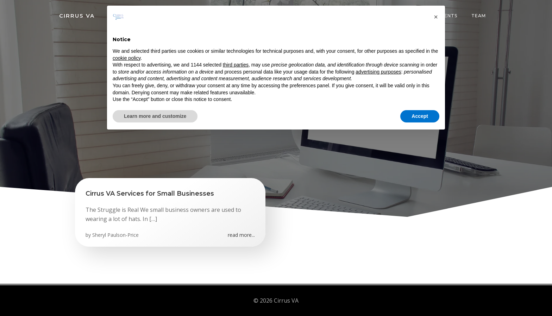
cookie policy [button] (126, 58)
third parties (236, 65)
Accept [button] (420, 116)
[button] (435, 17)
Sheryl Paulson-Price (115, 235)
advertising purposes (378, 72)
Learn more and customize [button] (155, 116)
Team (478, 15)
